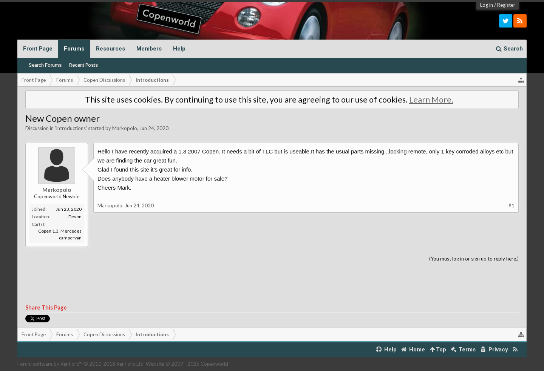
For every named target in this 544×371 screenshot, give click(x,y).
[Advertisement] (272, 283)
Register (506, 5)
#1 (511, 205)
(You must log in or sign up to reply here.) (474, 259)
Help (179, 48)
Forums (74, 48)
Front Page (38, 48)
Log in (486, 5)
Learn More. (431, 99)
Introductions (71, 128)
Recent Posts (83, 65)
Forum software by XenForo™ (81, 364)
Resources (110, 48)
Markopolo (124, 128)
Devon (75, 216)
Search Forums (45, 65)
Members (149, 48)
